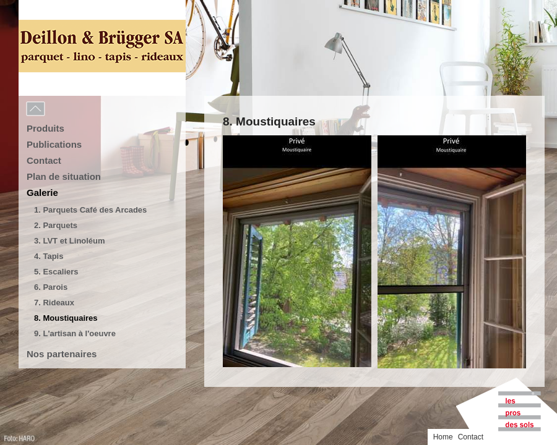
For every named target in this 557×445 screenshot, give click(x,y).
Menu (63, 109)
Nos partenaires (62, 354)
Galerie (42, 192)
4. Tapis (48, 256)
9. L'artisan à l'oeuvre (75, 333)
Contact (44, 160)
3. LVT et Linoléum (69, 240)
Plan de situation (64, 176)
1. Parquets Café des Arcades (90, 209)
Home (443, 437)
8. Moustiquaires (66, 318)
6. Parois (50, 287)
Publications (54, 144)
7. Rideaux (54, 302)
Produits (45, 128)
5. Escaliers (56, 271)
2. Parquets (55, 225)
